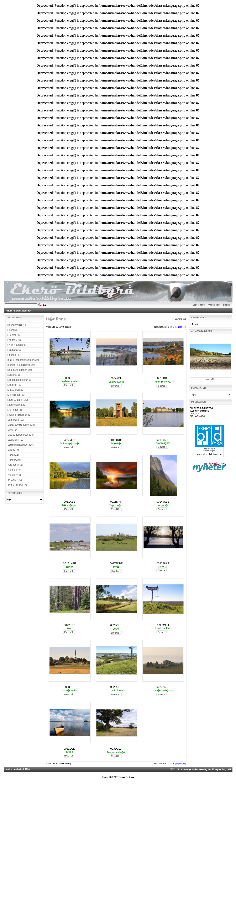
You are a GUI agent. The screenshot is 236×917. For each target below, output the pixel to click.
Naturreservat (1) (16, 404)
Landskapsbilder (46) (19, 379)
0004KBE (116, 378)
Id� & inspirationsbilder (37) (23, 359)
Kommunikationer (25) (19, 369)
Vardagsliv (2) (15, 464)
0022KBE (69, 625)
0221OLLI (210, 379)
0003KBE (69, 378)
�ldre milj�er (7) (17, 484)
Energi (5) (13, 330)
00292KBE (162, 686)
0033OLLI (116, 748)
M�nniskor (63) (16, 394)
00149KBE (162, 501)
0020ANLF (162, 563)
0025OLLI (116, 625)
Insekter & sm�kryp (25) (21, 364)
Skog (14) (12, 429)
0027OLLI (163, 625)
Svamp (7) (13, 449)
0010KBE (163, 378)
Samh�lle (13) (15, 419)
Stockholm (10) (15, 439)
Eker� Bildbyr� (126, 777)
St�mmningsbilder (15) (20, 444)
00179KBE (116, 563)
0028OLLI (116, 686)
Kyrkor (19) (13, 374)
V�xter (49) (14, 474)
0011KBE (69, 501)
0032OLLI (69, 748)
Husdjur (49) (14, 354)
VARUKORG (214, 305)
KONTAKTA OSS (197, 416)
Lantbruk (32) (14, 384)
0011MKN (116, 501)
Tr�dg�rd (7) (15, 459)
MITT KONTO (199, 305)
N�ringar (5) (14, 409)
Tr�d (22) (13, 454)
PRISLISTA (195, 414)
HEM (9, 311)
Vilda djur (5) (14, 469)
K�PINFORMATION (199, 411)
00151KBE (69, 563)
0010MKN (69, 439)
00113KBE (162, 439)
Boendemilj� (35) (17, 325)
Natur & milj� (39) (17, 399)
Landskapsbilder (22, 311)
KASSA (227, 305)
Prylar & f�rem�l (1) (19, 414)
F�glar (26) (14, 350)
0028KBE (69, 686)
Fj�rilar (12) (14, 335)
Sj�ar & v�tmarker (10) (21, 424)
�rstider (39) (14, 479)
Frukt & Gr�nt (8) (17, 345)
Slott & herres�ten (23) (20, 434)
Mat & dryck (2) (15, 389)
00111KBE (116, 439)
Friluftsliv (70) (14, 340)
